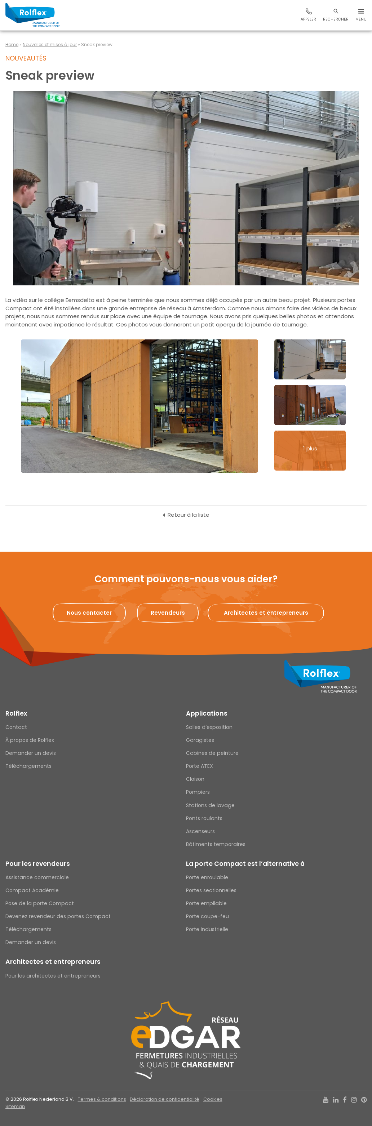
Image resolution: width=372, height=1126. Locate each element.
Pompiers (198, 792)
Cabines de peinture (212, 753)
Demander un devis (30, 753)
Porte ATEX (199, 766)
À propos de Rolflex (29, 740)
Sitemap (15, 1106)
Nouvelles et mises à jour (50, 44)
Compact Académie (32, 890)
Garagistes (200, 740)
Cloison (195, 779)
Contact (16, 727)
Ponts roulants (204, 818)
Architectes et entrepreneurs (53, 961)
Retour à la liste (188, 515)
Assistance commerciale (37, 877)
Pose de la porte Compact (39, 903)
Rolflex (16, 713)
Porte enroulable (207, 877)
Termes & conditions (102, 1099)
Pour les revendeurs (37, 863)
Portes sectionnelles (211, 890)
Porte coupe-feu (207, 916)
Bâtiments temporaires (215, 844)
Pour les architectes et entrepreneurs (53, 975)
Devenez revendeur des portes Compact (58, 916)
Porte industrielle (207, 929)
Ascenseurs (200, 831)
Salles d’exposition (209, 727)
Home (11, 44)
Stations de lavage (210, 805)
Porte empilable (206, 903)
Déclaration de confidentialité (164, 1099)
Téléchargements (28, 766)
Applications (206, 713)
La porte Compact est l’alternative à (245, 863)
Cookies (212, 1099)
